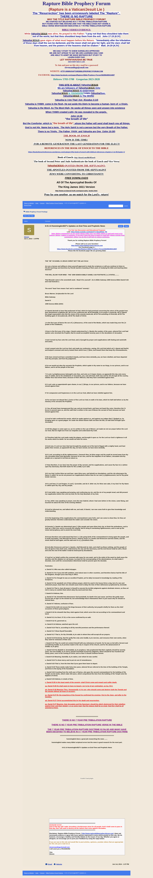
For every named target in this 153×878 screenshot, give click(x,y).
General (42, 203)
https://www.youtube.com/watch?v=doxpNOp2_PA (89, 232)
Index (36, 203)
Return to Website (29, 203)
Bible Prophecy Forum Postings (54, 203)
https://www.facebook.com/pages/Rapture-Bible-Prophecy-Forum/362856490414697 (87, 249)
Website (59, 864)
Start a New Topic (29, 216)
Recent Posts (27, 205)
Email (50, 864)
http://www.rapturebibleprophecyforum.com (87, 245)
